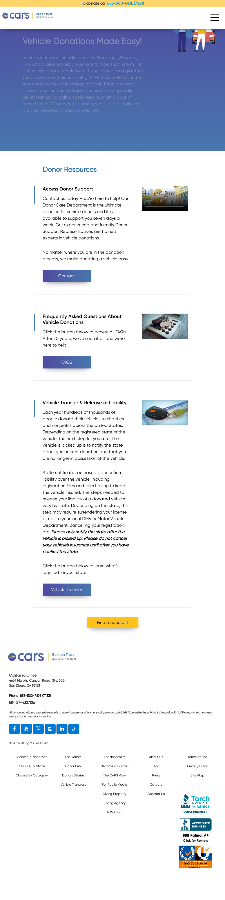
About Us (156, 757)
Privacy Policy (197, 766)
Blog (156, 766)
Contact (66, 275)
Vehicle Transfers (73, 785)
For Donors (73, 757)
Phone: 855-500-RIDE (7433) (30, 696)
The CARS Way (114, 775)
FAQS (66, 362)
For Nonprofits (114, 757)
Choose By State (32, 766)
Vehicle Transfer (66, 589)
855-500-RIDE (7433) (125, 3)
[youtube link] (26, 729)
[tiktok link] (73, 729)
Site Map (197, 775)
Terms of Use (197, 757)
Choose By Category (32, 775)
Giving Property (115, 794)
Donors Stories (73, 775)
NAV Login (114, 812)
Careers (156, 785)
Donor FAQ (73, 766)
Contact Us (156, 794)
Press (156, 775)
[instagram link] (50, 729)
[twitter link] (38, 729)
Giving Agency (115, 803)
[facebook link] (14, 729)
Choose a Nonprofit (32, 757)
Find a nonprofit (112, 622)
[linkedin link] (61, 729)
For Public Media (114, 785)
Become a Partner (115, 766)
